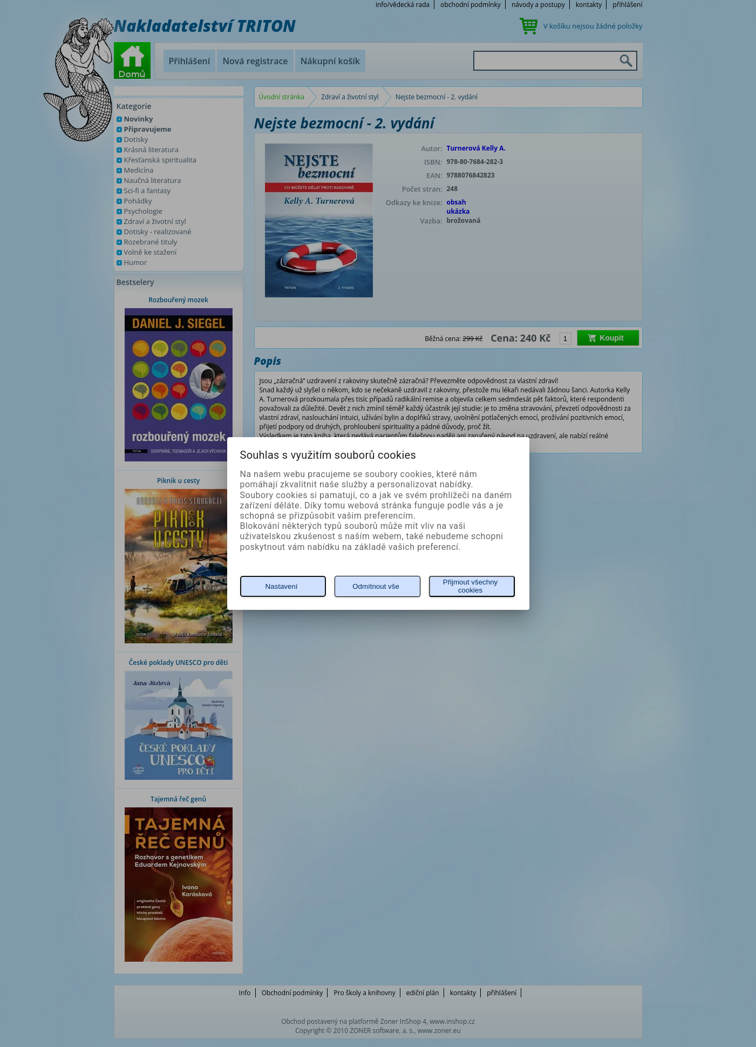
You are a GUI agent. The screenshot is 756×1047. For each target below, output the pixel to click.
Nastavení (281, 586)
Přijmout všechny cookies (470, 586)
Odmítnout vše (375, 586)
